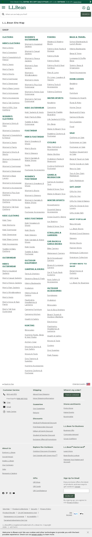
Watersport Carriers (56, 253)
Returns (36, 413)
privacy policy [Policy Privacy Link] (37, 535)
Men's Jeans (8, 64)
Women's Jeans (9, 142)
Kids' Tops (6, 220)
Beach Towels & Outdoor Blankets (55, 316)
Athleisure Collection (79, 253)
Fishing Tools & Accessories (54, 85)
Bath (72, 88)
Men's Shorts (8, 74)
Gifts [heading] (35, 478)
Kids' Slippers (31, 235)
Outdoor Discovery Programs (44, 451)
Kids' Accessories (10, 244)
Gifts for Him (75, 191)
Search (86, 14)
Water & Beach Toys (56, 129)
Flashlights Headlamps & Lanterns (31, 302)
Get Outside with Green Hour (45, 455)
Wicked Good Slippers (79, 233)
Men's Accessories (10, 98)
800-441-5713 (10, 394)
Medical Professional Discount (45, 423)
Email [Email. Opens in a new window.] (7, 407)
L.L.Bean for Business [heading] (74, 426)
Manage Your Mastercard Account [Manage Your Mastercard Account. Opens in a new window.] (74, 461)
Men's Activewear (10, 93)
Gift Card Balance (40, 491)
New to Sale (75, 169)
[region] (46, 2)
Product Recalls (9, 513)
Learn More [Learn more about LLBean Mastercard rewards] (68, 451)
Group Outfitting (70, 439)
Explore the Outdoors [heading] (43, 447)
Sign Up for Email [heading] (71, 478)
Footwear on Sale (77, 147)
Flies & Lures (53, 73)
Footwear (31, 130)
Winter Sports (56, 200)
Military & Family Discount (43, 431)
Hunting (29, 325)
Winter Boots (76, 243)
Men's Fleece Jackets (12, 283)
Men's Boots (30, 148)
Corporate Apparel (71, 434)
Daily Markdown (77, 181)
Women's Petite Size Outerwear (34, 93)
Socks (27, 165)
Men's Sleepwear (10, 84)
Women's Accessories (12, 188)
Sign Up (69, 496)
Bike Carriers (53, 248)
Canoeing (51, 107)
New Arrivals (75, 224)
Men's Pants (8, 69)
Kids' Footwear (34, 218)
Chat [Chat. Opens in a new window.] (7, 402)
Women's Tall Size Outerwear (33, 100)
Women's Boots (32, 191)
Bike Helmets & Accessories (54, 148)
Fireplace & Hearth (78, 98)
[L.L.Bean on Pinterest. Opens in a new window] (7, 493)
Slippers (73, 238)
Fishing (51, 37)
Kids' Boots (30, 230)
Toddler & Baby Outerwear (31, 123)
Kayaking (51, 103)
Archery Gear (31, 342)
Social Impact (7, 457)
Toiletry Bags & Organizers (76, 66)
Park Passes (52, 355)
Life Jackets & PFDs (56, 119)
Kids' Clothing (10, 215)
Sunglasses (52, 295)
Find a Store (68, 408)
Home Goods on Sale (79, 164)
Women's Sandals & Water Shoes (34, 201)
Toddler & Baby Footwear (31, 253)
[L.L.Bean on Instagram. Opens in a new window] (10, 493)
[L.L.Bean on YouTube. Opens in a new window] (14, 493)
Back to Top (8, 384)
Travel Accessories (78, 73)
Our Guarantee (39, 408)
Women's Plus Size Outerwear (33, 86)
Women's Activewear (12, 183)
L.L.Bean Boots (76, 229)
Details (77, 487)
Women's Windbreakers (31, 74)
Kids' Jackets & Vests (34, 112)
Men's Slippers (31, 153)
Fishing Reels (53, 61)
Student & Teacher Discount (44, 435)
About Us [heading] (6, 448)
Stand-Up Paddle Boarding (55, 113)
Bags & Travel (78, 37)
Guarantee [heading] (38, 404)
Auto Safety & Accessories (53, 280)
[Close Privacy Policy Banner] (88, 532)
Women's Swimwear (11, 166)
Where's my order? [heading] (72, 390)
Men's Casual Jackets (12, 278)
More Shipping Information (43, 398)
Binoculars (29, 330)
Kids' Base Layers (10, 239)
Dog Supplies (53, 350)
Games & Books (77, 117)
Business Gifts (69, 430)
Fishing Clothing (54, 92)
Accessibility (32, 516)
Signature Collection (79, 257)
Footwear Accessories (34, 170)
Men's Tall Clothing (10, 103)
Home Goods (77, 79)
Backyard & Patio (77, 112)
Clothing (7, 37)
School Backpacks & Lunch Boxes (79, 43)
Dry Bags (51, 124)
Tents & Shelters (32, 274)
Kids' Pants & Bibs (33, 117)
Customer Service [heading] (11, 390)
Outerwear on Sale (78, 142)
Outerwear (9, 257)
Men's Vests (7, 297)
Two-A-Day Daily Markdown (77, 174)
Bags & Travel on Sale (79, 159)
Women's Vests (32, 80)
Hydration (29, 288)
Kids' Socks (30, 247)
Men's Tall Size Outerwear (9, 310)
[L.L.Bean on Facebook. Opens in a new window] (3, 493)
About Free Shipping (41, 394)
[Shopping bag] (89, 8)
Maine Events (69, 412)
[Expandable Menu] (3, 7)
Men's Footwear (34, 136)
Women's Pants (9, 147)
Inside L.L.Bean (8, 461)
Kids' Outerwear (34, 107)
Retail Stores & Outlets (76, 272)
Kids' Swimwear (9, 230)
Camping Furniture (33, 309)
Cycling (51, 142)
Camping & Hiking (34, 269)
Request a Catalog (9, 473)
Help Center (9, 412)
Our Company (7, 465)
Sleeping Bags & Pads (35, 279)
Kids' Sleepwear (9, 235)
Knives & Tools (31, 354)
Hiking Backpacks (33, 283)
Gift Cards (74, 278)
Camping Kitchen (32, 314)
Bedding (73, 84)
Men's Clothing (11, 43)
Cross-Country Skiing (56, 217)
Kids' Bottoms (8, 225)
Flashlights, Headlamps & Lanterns (53, 328)
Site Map (6, 509)
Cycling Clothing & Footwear (55, 167)
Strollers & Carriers (54, 233)
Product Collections (20, 509)
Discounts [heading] (37, 419)
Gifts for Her (75, 196)
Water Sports (55, 98)
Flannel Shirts (76, 248)
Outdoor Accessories (54, 289)
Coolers (50, 345)
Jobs (4, 469)
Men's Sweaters (9, 52)
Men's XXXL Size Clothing (9, 108)
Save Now (77, 2)
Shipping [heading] (37, 390)
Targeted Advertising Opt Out (15, 520)
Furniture (74, 93)
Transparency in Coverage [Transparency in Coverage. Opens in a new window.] (14, 516)
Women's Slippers (33, 195)
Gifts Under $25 (77, 213)
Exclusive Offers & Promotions (44, 439)
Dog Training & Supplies (31, 360)
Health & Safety (32, 319)
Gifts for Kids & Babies (80, 201)
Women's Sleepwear (11, 171)
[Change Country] (81, 384)
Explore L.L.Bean (8, 452)
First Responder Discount (43, 427)
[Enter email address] (76, 491)
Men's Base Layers (10, 88)
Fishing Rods (53, 56)
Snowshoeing (53, 205)
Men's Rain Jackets (11, 288)
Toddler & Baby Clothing (9, 250)
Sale (72, 133)
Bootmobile (68, 417)
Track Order (72, 395)
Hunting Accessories (34, 366)
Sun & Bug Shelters (56, 310)
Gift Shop (75, 187)
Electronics (52, 322)
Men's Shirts (7, 48)
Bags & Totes (75, 53)
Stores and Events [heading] (72, 404)
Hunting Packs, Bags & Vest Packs (34, 336)
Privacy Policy (72, 502)
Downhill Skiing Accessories (54, 211)
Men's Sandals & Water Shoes (32, 159)
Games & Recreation (53, 175)
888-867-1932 (22, 399)
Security (34, 509)
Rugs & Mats (75, 103)
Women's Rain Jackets (31, 67)
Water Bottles (53, 154)
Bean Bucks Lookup (71, 455)
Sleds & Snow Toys (55, 189)
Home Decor (75, 107)
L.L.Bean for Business (79, 283)
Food (72, 127)
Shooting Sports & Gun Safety (33, 348)
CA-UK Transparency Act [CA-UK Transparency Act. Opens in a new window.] (27, 513)
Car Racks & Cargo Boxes (54, 242)
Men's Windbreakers (11, 292)
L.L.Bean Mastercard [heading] (74, 447)
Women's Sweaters (11, 131)
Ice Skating (52, 221)
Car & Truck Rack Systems (55, 273)
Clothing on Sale (77, 138)
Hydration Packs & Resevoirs (55, 160)
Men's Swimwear (10, 79)
